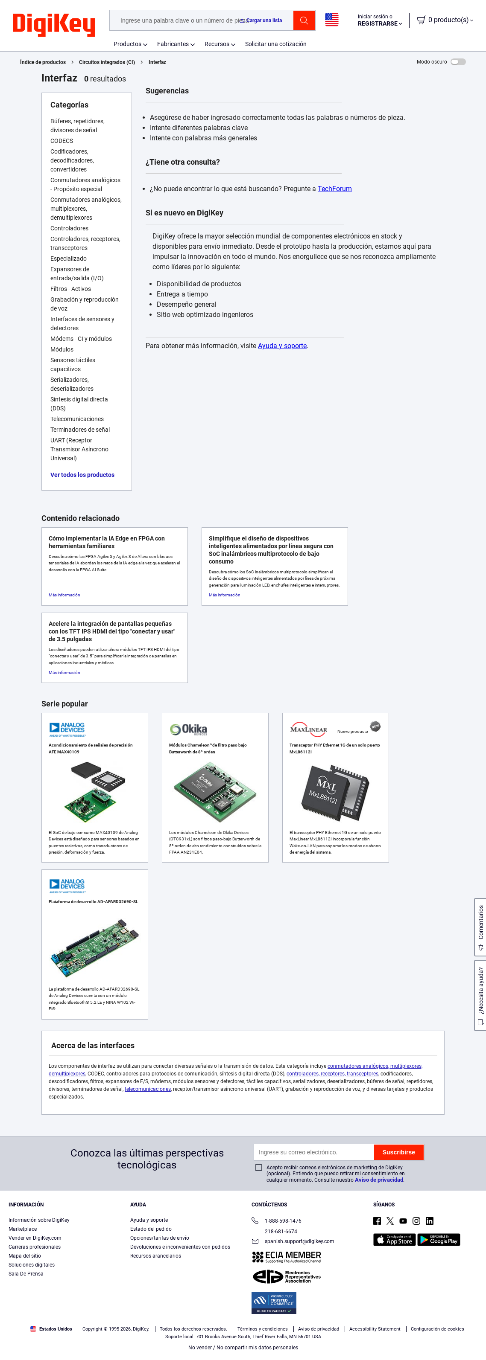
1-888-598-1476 (277, 1222)
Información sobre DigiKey (39, 1220)
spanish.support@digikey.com (293, 1242)
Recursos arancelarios (155, 1256)
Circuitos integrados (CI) (107, 62)
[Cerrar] (472, 1331)
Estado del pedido (151, 1229)
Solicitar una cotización (276, 44)
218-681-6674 (274, 1232)
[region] (243, 1332)
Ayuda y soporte (282, 346)
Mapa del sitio (25, 1256)
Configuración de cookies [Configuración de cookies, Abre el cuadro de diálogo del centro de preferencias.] (361, 1333)
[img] (54, 26)
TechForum (335, 189)
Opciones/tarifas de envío (159, 1238)
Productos (127, 44)
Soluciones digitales (32, 1265)
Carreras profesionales (35, 1247)
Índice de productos (43, 62)
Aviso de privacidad (379, 1180)
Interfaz (157, 62)
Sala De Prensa (26, 1274)
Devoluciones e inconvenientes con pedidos (180, 1247)
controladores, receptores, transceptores (332, 1074)
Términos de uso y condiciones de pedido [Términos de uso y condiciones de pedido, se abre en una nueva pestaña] (64, 1351)
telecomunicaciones (148, 1089)
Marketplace (23, 1229)
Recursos (217, 44)
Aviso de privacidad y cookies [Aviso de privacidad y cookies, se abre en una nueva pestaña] (150, 1351)
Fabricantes (173, 44)
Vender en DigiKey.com (35, 1238)
